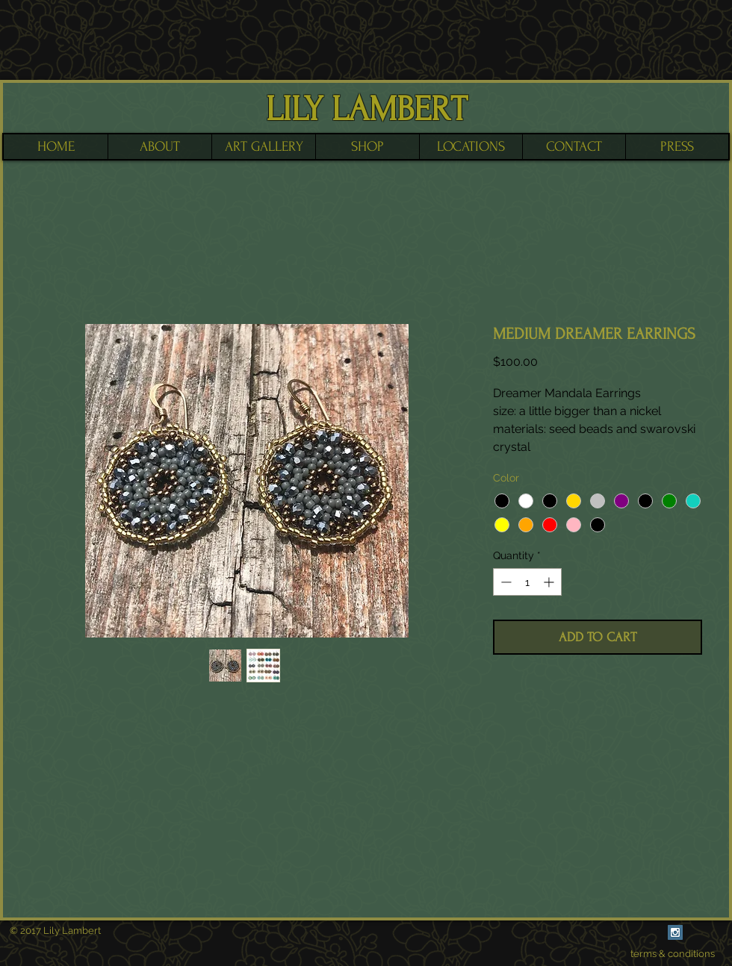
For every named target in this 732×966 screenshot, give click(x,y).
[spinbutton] (527, 582)
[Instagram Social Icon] (675, 932)
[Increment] (550, 582)
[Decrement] (504, 582)
